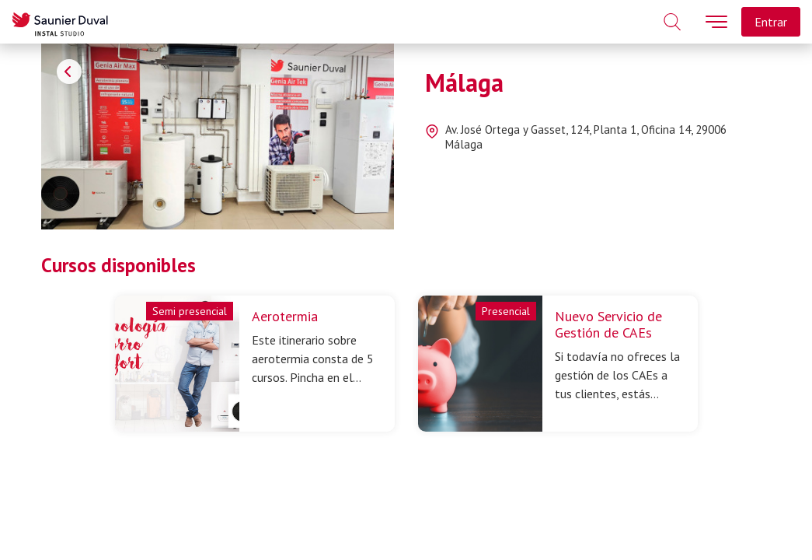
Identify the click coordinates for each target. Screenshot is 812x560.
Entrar (770, 22)
